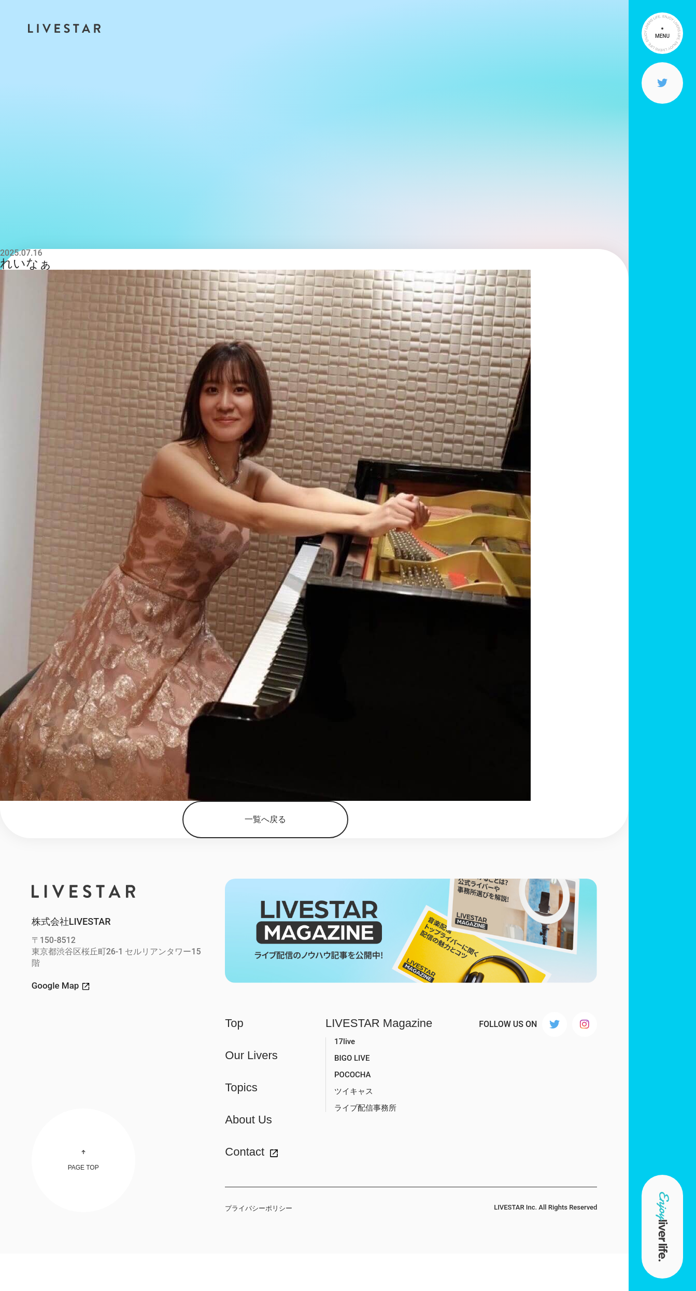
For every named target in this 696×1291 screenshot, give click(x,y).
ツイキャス (353, 1091)
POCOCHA (352, 1074)
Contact (244, 1152)
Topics (241, 1087)
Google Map (55, 985)
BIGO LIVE (352, 1058)
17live (344, 1041)
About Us (248, 1120)
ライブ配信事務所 (365, 1108)
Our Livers (251, 1055)
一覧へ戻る (265, 819)
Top (234, 1023)
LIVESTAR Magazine (378, 1023)
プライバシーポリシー (258, 1208)
